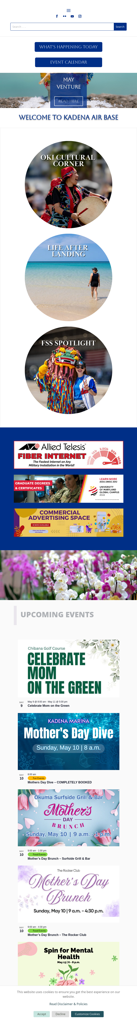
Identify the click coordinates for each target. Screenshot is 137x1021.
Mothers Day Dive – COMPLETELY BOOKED (60, 782)
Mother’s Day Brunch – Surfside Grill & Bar (59, 858)
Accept (41, 1014)
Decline (60, 1014)
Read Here (68, 103)
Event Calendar (68, 62)
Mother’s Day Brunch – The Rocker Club (57, 935)
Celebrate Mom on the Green (49, 705)
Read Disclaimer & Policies (68, 1004)
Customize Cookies (87, 1014)
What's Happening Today (68, 47)
